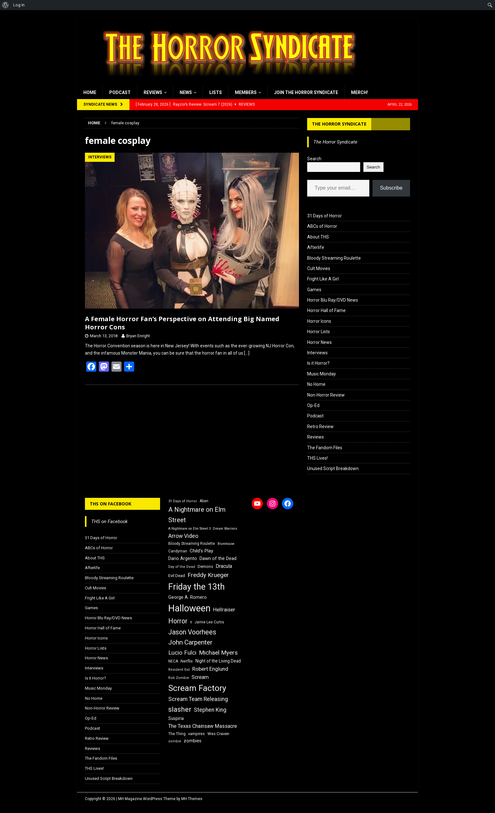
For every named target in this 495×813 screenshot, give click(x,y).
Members (246, 92)
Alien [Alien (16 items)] (204, 501)
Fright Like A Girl (323, 278)
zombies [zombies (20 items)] (192, 740)
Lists (215, 92)
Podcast (120, 92)
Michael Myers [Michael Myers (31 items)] (218, 652)
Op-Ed (313, 405)
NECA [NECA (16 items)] (173, 661)
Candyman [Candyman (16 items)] (177, 551)
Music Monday (321, 373)
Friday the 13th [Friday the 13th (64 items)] (196, 587)
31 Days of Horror (324, 215)
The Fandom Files (324, 447)
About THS (318, 236)
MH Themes (191, 799)
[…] (246, 353)
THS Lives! (317, 458)
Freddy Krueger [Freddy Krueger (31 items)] (208, 575)
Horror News (319, 342)
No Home (316, 384)
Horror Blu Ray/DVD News (332, 300)
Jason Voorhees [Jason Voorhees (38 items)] (192, 632)
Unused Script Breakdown (333, 468)
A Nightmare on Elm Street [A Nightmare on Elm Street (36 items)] (196, 515)
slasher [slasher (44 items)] (179, 709)
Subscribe (391, 188)
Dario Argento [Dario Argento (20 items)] (182, 558)
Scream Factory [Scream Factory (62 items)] (197, 688)
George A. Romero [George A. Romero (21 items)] (187, 597)
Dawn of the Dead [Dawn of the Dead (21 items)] (218, 558)
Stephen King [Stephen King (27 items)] (210, 710)
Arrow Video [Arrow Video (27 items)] (183, 536)
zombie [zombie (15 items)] (174, 741)
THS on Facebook (110, 504)
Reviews (153, 92)
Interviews (317, 352)
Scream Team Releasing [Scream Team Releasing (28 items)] (198, 699)
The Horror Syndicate (339, 124)
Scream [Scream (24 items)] (200, 677)
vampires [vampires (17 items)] (196, 733)
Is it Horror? (318, 363)
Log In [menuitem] (19, 5)
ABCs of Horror (322, 226)
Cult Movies (318, 268)
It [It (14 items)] (191, 622)
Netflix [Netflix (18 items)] (187, 661)
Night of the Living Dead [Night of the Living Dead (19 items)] (218, 660)
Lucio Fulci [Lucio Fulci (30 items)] (182, 652)
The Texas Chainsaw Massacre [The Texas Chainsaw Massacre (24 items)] (202, 726)
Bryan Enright (138, 335)
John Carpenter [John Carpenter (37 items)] (190, 642)
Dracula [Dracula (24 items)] (224, 566)
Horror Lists (318, 331)
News (186, 92)
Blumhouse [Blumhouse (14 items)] (226, 544)
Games (314, 289)
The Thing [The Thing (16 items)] (177, 734)
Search (314, 158)
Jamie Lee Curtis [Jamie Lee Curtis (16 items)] (209, 622)
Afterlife (315, 247)
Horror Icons (319, 321)
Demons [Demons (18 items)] (205, 566)
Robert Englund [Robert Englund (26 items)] (210, 669)
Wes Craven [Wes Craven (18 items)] (218, 733)
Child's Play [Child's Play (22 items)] (201, 551)
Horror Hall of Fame (326, 310)
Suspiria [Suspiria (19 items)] (176, 718)
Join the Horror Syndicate (306, 92)
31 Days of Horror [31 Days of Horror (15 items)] (182, 501)
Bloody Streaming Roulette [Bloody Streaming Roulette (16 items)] (191, 543)
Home (89, 92)
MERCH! (359, 92)
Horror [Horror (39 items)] (178, 621)
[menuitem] (5, 5)
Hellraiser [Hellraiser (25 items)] (224, 610)
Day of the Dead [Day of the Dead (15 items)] (181, 567)
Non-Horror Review (326, 395)
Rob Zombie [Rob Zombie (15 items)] (178, 678)
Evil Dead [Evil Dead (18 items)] (176, 575)
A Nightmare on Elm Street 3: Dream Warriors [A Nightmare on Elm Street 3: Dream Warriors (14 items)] (202, 529)
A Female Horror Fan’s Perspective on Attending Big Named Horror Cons (182, 323)
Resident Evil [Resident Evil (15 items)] (179, 670)
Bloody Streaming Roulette (334, 258)
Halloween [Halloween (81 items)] (189, 608)
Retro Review (320, 426)
